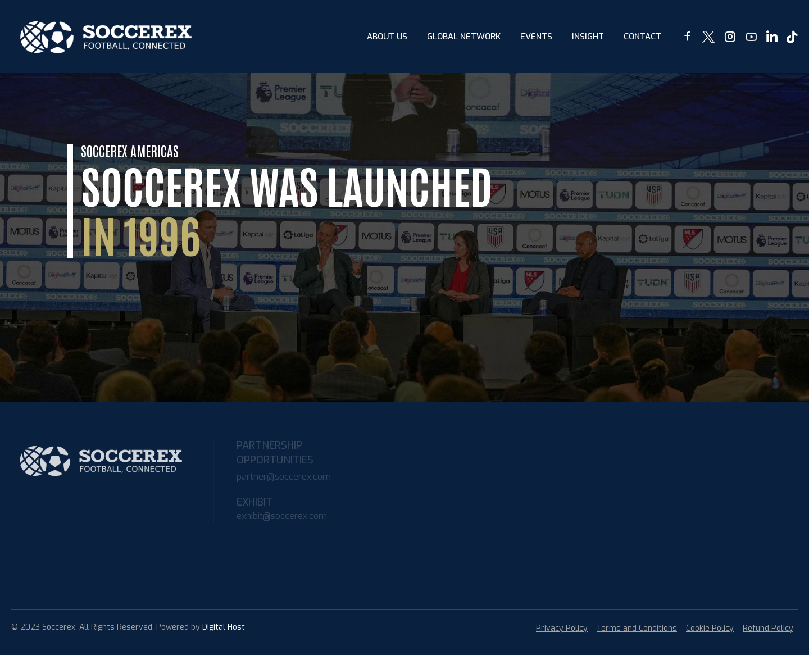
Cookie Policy (710, 628)
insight (588, 36)
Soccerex (58, 627)
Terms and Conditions (637, 628)
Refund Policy (768, 628)
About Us (387, 36)
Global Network (464, 36)
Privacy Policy (562, 628)
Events (536, 36)
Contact (642, 36)
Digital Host (223, 627)
